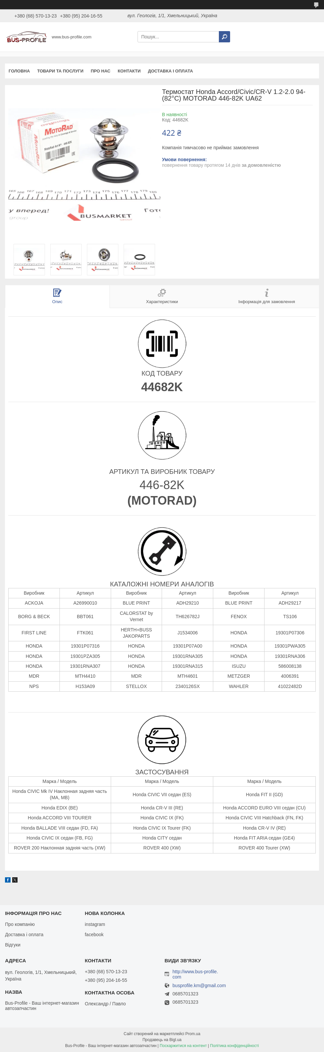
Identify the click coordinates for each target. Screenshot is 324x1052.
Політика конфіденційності (234, 1045)
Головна (19, 71)
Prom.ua (192, 1033)
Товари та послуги (60, 71)
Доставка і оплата (170, 71)
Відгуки (12, 944)
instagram (95, 924)
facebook (94, 934)
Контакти (129, 71)
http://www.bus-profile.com (195, 974)
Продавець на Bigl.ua (162, 1039)
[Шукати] (224, 36)
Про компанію (20, 924)
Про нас (100, 71)
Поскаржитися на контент (183, 1045)
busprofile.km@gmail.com (199, 985)
